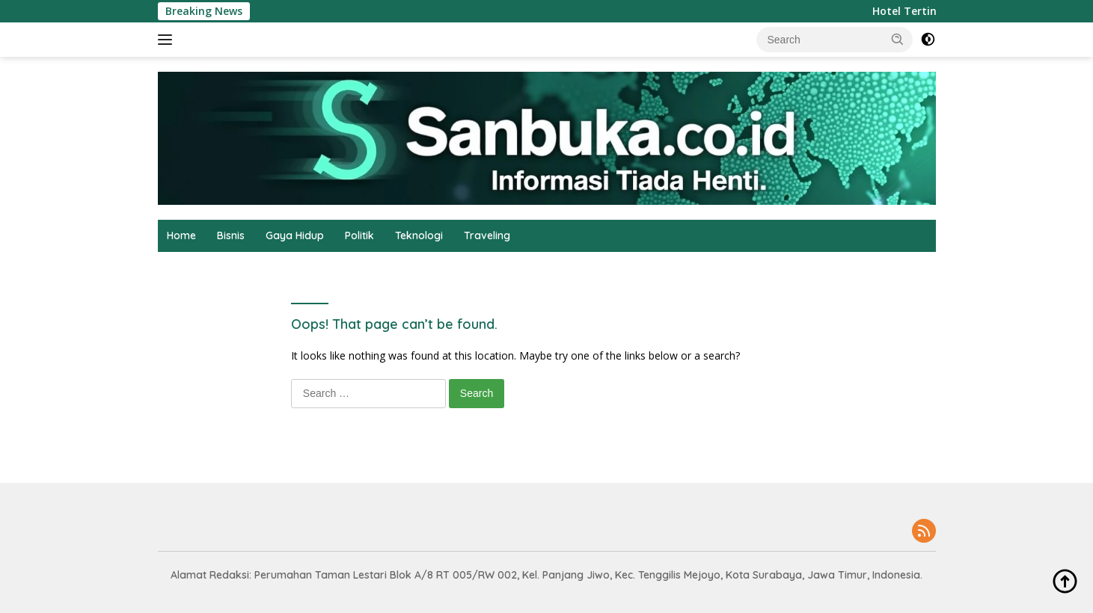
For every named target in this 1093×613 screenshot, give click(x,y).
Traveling (487, 235)
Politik (359, 235)
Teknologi (419, 235)
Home (181, 235)
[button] (898, 39)
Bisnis (231, 235)
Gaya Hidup (295, 235)
